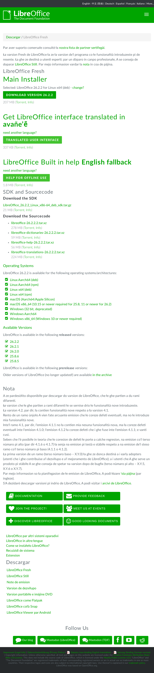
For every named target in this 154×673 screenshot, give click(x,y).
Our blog (24, 640)
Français (130, 3)
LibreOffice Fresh (19, 570)
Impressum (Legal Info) (14, 652)
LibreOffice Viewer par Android (29, 612)
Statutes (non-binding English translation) (91, 652)
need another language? (20, 132)
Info (30, 102)
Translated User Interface (32, 140)
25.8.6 (14, 356)
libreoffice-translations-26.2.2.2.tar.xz (38, 252)
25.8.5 (14, 361)
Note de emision (18, 582)
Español (120, 3)
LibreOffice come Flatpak (24, 600)
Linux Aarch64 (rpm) (24, 284)
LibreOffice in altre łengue (24, 541)
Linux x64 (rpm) (21, 294)
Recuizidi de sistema (20, 550)
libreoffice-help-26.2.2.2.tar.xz (32, 242)
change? (78, 87)
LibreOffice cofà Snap (22, 606)
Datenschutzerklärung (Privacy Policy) (46, 652)
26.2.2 (14, 341)
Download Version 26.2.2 (29, 95)
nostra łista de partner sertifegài (81, 47)
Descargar (13, 37)
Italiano (141, 3)
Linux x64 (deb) (20, 289)
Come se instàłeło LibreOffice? (27, 545)
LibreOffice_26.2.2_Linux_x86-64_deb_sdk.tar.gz (37, 205)
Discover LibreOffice (31, 521)
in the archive (102, 375)
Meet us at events (85, 509)
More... (150, 3)
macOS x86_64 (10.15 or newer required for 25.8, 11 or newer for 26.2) (60, 304)
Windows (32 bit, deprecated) (31, 309)
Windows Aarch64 (23, 314)
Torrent (21, 102)
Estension (13, 555)
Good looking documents (92, 521)
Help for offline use (26, 177)
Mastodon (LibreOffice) (57, 640)
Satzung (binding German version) (133, 652)
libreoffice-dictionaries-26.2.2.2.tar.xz (37, 232)
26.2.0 (14, 351)
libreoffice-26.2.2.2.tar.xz (29, 223)
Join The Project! (28, 509)
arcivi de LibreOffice (116, 483)
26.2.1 (14, 346)
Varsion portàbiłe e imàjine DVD (29, 594)
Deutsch (109, 3)
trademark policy (137, 663)
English (86, 3)
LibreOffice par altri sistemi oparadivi (32, 536)
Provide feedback (85, 496)
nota (86, 64)
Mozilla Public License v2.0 (117, 658)
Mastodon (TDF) (95, 640)
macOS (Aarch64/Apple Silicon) (32, 299)
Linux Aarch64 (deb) (24, 280)
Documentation (25, 496)
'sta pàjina (128, 473)
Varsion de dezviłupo (21, 588)
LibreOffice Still (26, 64)
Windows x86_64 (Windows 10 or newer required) (46, 318)
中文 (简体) (97, 3)
